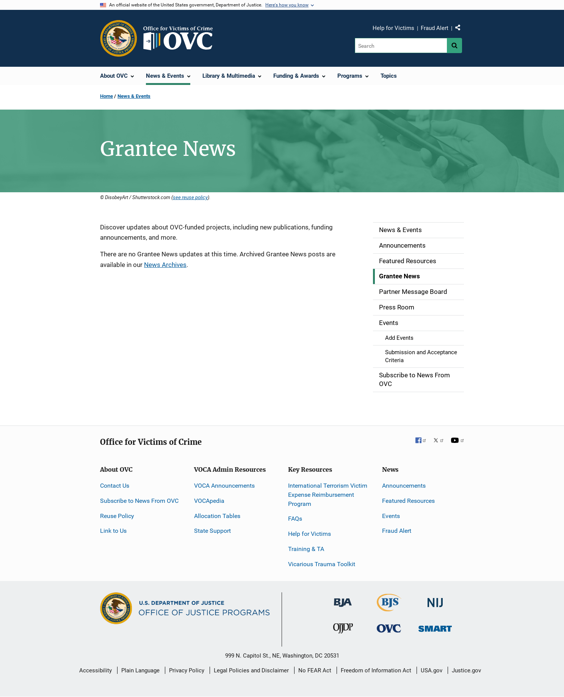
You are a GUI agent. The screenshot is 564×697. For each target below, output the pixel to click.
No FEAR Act (314, 670)
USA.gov (431, 670)
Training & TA (306, 549)
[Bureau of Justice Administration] (343, 599)
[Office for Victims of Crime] (389, 628)
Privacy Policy (186, 670)
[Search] (401, 45)
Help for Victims (393, 28)
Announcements (404, 485)
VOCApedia (209, 500)
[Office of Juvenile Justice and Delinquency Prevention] (343, 630)
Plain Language (140, 670)
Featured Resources (408, 500)
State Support (212, 530)
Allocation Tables (217, 516)
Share (460, 29)
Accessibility (95, 670)
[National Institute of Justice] (435, 599)
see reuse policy (190, 197)
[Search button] (454, 45)
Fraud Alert (434, 28)
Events (391, 516)
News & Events (134, 96)
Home (106, 96)
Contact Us (114, 485)
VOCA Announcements (224, 485)
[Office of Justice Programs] (118, 38)
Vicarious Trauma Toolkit (321, 564)
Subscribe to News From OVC (139, 500)
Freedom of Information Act (376, 670)
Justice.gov (466, 670)
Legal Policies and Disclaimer (251, 670)
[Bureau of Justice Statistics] (389, 608)
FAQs (295, 518)
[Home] (181, 38)
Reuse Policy (117, 516)
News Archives (165, 264)
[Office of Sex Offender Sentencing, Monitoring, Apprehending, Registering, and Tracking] (435, 626)
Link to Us (113, 530)
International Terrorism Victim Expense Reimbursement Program (327, 494)
